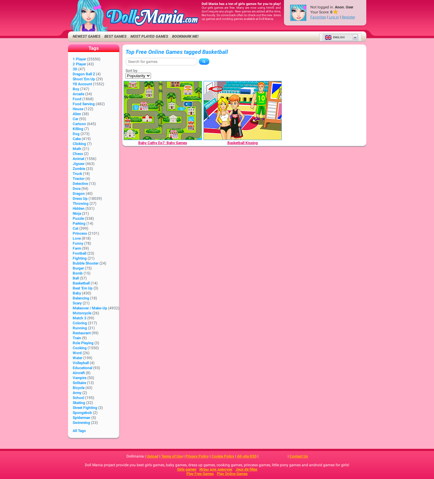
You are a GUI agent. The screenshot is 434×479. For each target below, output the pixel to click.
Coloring (80, 323)
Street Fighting (85, 408)
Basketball (81, 283)
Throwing (81, 203)
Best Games (115, 36)
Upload (152, 456)
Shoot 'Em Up (84, 79)
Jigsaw (79, 164)
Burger (78, 268)
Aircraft (79, 373)
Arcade (78, 94)
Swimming (81, 422)
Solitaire (79, 383)
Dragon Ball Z (84, 74)
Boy (76, 89)
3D (75, 69)
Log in (334, 17)
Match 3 (79, 318)
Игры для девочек (215, 469)
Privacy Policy (197, 456)
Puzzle (78, 218)
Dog (76, 134)
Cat (75, 228)
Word (77, 353)
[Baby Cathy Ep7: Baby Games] (163, 110)
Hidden (79, 208)
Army (77, 393)
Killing (78, 129)
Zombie (79, 169)
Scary (77, 303)
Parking (79, 223)
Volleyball (81, 363)
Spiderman (81, 418)
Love (77, 238)
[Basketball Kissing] (242, 110)
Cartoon (79, 124)
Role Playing (83, 343)
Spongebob (82, 413)
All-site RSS (247, 456)
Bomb (78, 273)
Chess (78, 154)
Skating (79, 403)
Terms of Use (172, 456)
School (78, 398)
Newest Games (86, 36)
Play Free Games (200, 474)
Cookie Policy (223, 456)
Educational (82, 368)
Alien (77, 114)
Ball (76, 278)
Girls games (186, 469)
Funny (78, 243)
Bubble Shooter (85, 263)
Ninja (77, 213)
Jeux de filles (246, 469)
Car (75, 119)
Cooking (80, 348)
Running (80, 328)
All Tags (79, 431)
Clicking (79, 144)
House (78, 109)
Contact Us (299, 456)
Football (79, 253)
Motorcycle (82, 313)
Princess (80, 233)
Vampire (79, 378)
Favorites (318, 17)
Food (77, 99)
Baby (77, 293)
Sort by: (132, 70)
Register (348, 17)
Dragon (79, 193)
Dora (76, 188)
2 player (79, 64)
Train (77, 338)
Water (77, 358)
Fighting (80, 258)
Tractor (79, 178)
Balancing (81, 298)
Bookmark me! (185, 36)
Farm (77, 248)
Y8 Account (82, 84)
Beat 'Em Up (83, 288)
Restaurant (82, 333)
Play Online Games (232, 474)
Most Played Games (149, 36)
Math (77, 149)
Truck (77, 173)
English (335, 37)
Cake (77, 139)
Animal (78, 159)
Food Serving (84, 104)
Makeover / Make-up (90, 308)
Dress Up (80, 198)
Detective (80, 183)
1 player (79, 59)
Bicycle (79, 388)
